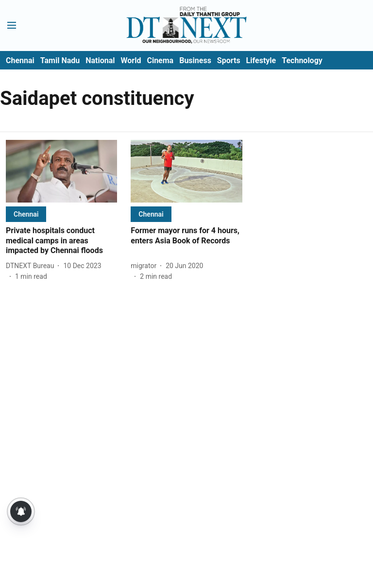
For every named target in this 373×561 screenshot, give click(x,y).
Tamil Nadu (60, 60)
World (131, 60)
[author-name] (32, 266)
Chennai (20, 60)
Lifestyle (261, 60)
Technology (302, 60)
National (100, 60)
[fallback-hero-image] (61, 171)
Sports (228, 60)
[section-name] (26, 214)
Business (195, 60)
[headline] (61, 241)
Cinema (160, 60)
